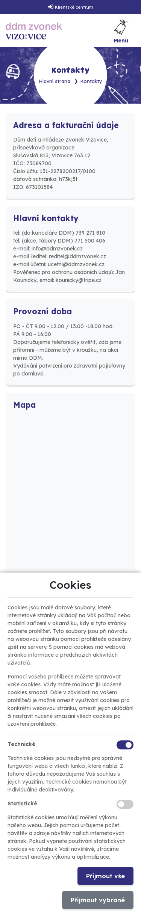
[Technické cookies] (125, 744)
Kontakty (91, 81)
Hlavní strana (54, 81)
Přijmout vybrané (98, 900)
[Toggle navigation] (121, 30)
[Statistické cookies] (125, 804)
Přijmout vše (105, 876)
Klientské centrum (74, 7)
